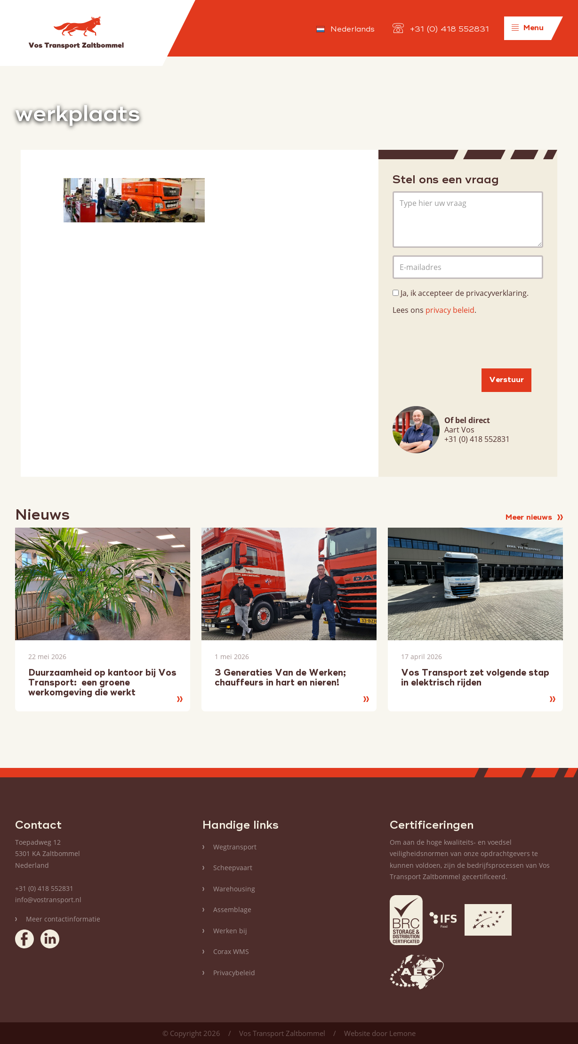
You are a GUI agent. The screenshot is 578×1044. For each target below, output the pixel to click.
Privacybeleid (234, 972)
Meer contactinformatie (63, 918)
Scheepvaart (232, 867)
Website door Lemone (380, 1033)
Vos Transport (76, 32)
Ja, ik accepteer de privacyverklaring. (465, 293)
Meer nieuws (534, 518)
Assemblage (232, 909)
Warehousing (234, 888)
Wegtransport (235, 846)
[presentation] (464, 342)
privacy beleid (449, 310)
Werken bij (230, 930)
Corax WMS (231, 951)
